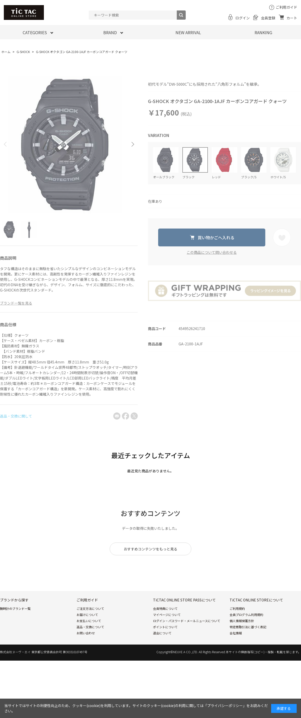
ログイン (242, 17)
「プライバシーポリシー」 (225, 705)
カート (291, 17)
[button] (133, 144)
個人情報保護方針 (242, 621)
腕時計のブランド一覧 (15, 608)
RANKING (263, 32)
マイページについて (167, 614)
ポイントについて (165, 627)
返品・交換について (90, 627)
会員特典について (165, 608)
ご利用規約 (237, 608)
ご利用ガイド (286, 7)
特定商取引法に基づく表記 (248, 627)
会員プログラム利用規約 (246, 614)
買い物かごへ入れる (216, 237)
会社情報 (236, 633)
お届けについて (87, 614)
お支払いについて (89, 621)
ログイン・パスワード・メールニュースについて (186, 621)
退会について (162, 633)
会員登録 (268, 17)
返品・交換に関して (16, 416)
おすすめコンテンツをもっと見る (150, 548)
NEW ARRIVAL (188, 32)
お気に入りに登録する (282, 237)
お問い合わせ (86, 633)
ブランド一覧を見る (16, 303)
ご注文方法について (90, 608)
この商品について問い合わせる (212, 252)
